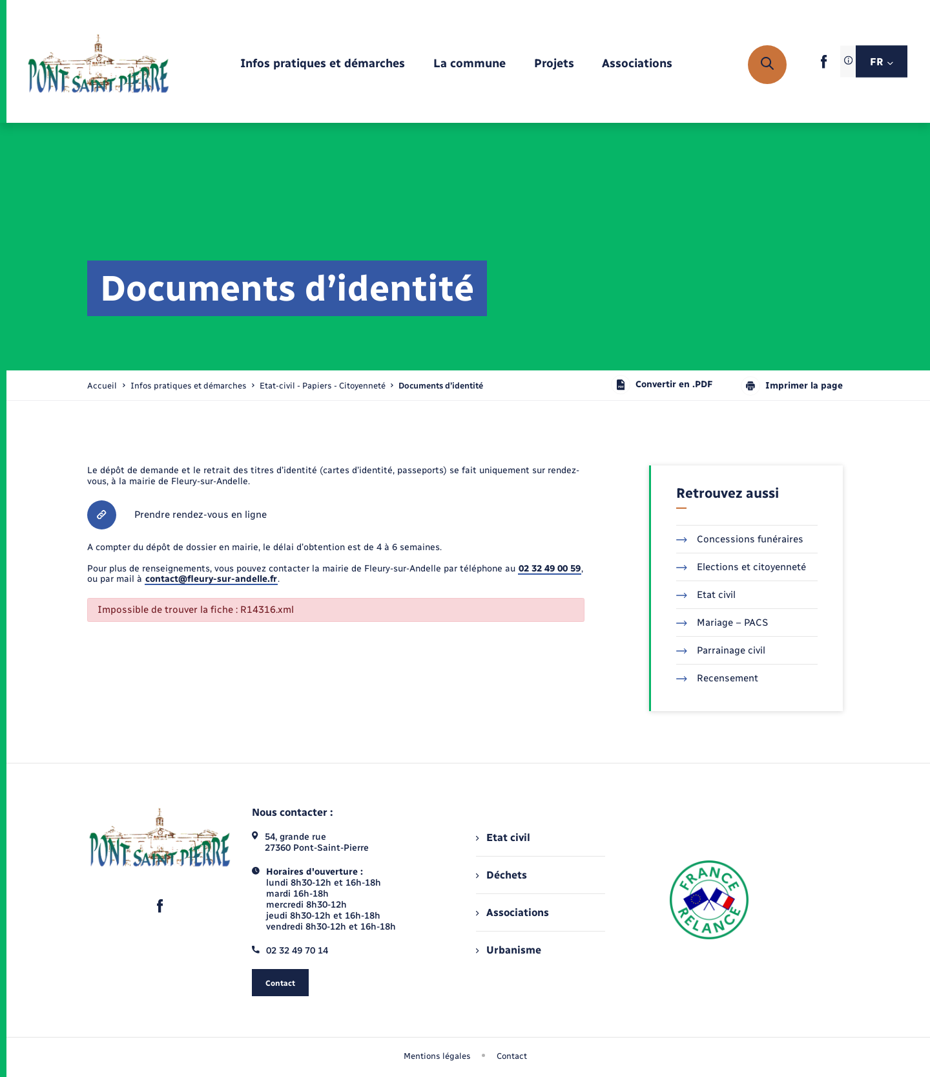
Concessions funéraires (739, 539)
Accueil (102, 385)
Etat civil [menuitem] (503, 837)
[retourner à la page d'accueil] (98, 64)
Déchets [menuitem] (501, 875)
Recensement (717, 678)
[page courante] (440, 385)
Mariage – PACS (722, 622)
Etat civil (706, 595)
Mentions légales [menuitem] (437, 1056)
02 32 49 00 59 (550, 568)
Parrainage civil (720, 650)
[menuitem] (322, 64)
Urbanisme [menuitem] (508, 950)
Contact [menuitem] (512, 1056)
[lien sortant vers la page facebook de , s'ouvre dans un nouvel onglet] (824, 65)
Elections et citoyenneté (741, 567)
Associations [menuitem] (512, 912)
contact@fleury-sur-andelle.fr (211, 578)
